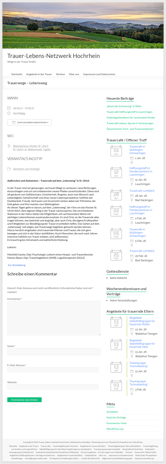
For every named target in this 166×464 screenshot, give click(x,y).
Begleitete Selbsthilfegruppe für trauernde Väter (142, 343)
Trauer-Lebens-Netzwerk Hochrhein (53, 55)
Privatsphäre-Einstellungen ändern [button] (64, 458)
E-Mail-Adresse (16, 365)
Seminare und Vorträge (26, 169)
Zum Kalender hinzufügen (29, 122)
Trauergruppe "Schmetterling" (139, 364)
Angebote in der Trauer (39, 74)
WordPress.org (115, 428)
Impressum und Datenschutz (99, 74)
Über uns (74, 74)
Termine (60, 74)
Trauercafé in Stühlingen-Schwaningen (138, 150)
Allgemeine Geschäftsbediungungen (117, 458)
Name (11, 345)
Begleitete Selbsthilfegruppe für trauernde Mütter (142, 321)
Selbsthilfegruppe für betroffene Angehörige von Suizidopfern (65, 449)
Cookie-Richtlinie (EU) (90, 458)
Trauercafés (46, 446)
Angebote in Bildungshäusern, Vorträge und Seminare (32, 455)
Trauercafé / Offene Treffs (145, 452)
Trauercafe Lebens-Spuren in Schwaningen (130, 123)
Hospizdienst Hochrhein (132, 449)
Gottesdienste (91, 455)
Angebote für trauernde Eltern (93, 446)
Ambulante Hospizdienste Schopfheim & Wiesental (57, 452)
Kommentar (14, 298)
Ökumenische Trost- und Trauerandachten (130, 128)
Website (12, 382)
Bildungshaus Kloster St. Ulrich (30, 146)
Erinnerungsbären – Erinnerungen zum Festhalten (102, 452)
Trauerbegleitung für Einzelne (65, 446)
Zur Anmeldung (16, 264)
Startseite (16, 74)
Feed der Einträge (116, 417)
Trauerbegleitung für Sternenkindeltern (124, 446)
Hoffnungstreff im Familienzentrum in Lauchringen (141, 171)
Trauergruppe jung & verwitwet (107, 449)
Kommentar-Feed (116, 423)
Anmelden (112, 411)
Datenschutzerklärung (144, 458)
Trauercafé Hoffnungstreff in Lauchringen (129, 111)
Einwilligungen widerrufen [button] (36, 458)
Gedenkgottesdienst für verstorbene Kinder (131, 117)
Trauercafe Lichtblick (142, 190)
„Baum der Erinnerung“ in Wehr (124, 106)
